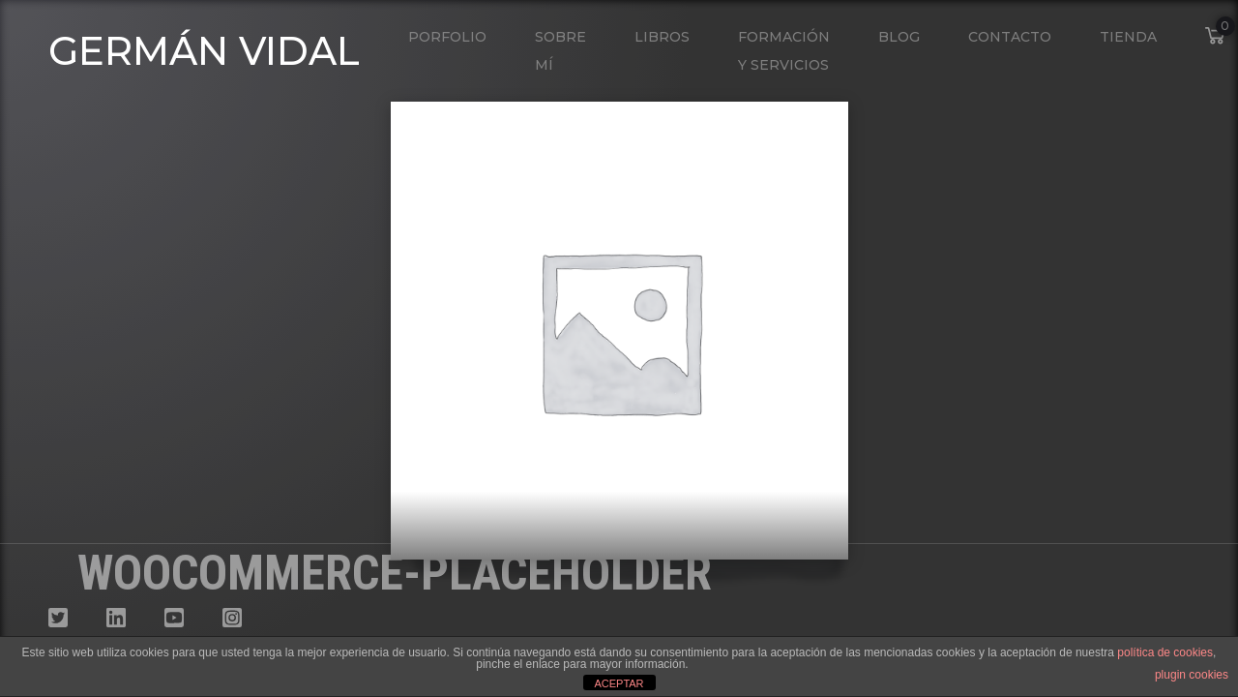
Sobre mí (560, 51)
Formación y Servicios (784, 51)
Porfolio (447, 36)
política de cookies (1165, 652)
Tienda (1128, 36)
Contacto (1009, 36)
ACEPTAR (618, 683)
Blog (899, 36)
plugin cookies (1191, 675)
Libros (662, 36)
